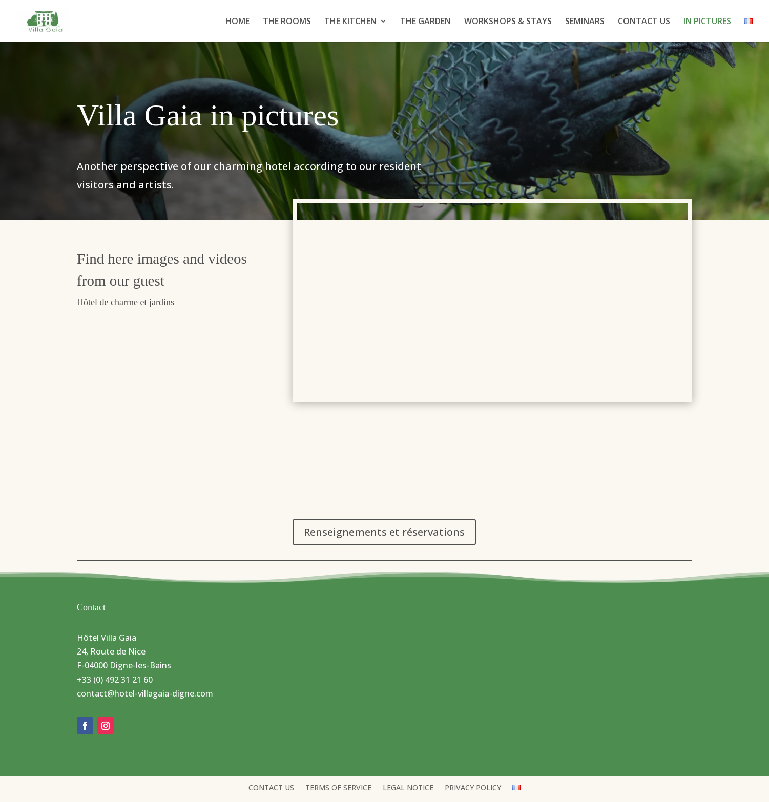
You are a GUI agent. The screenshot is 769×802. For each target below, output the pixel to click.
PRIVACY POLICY (473, 788)
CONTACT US (644, 22)
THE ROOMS (287, 22)
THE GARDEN (425, 22)
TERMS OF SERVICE (338, 788)
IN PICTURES (707, 22)
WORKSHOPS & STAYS (508, 22)
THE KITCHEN (350, 22)
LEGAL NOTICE (408, 788)
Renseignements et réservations (384, 532)
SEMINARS (585, 22)
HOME (237, 22)
